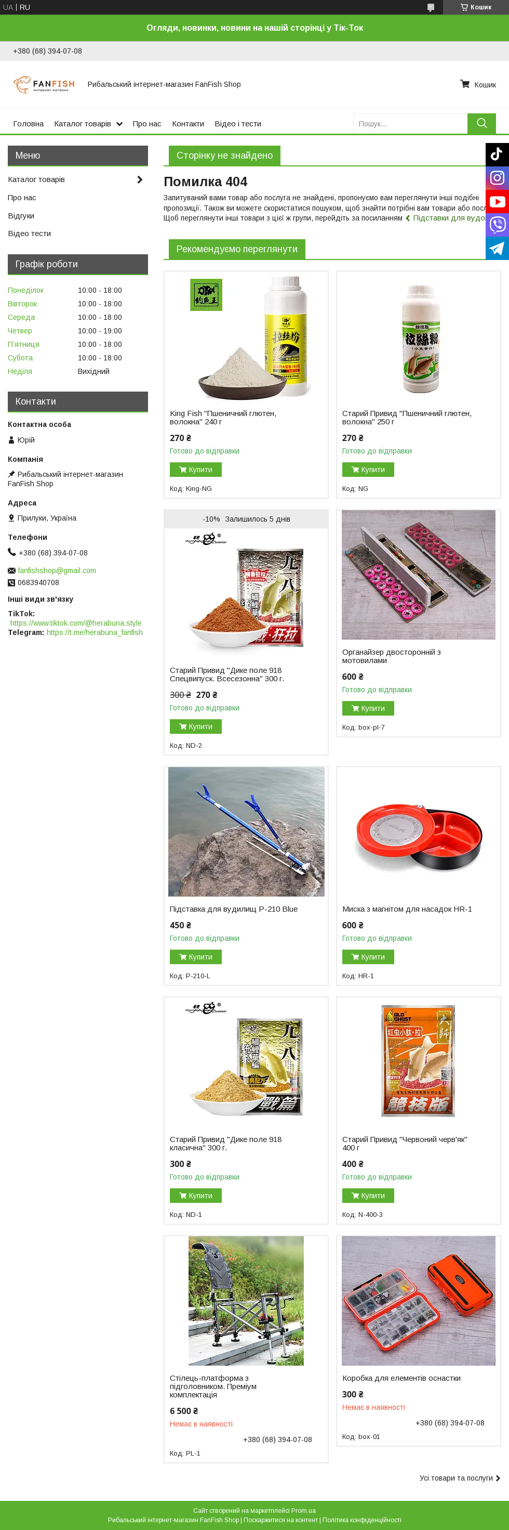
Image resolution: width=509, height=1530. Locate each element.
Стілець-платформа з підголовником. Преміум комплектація (213, 1386)
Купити (200, 469)
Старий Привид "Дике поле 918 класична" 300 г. (226, 1143)
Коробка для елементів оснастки (401, 1378)
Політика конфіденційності (362, 1520)
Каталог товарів (82, 123)
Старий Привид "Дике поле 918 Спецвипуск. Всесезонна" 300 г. (227, 674)
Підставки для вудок (450, 217)
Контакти (188, 123)
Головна (28, 123)
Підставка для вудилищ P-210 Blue (234, 909)
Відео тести (29, 233)
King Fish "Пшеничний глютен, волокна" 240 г (223, 417)
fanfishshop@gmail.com (57, 570)
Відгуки (21, 215)
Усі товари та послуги (456, 1478)
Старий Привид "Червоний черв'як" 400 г (404, 1143)
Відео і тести (238, 123)
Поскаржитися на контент (281, 1520)
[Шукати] (481, 123)
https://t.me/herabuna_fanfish (95, 632)
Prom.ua (303, 1510)
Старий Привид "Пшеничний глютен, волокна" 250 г (407, 417)
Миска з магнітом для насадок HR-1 (407, 909)
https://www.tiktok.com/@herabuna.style (76, 623)
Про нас (147, 123)
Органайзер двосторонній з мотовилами (391, 656)
